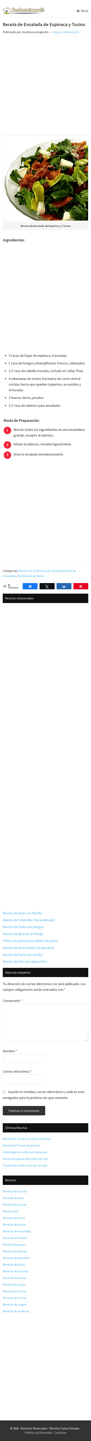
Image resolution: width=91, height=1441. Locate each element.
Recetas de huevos (15, 1238)
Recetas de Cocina (48, 571)
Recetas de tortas (14, 1298)
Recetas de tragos (15, 1304)
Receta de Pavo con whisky (22, 954)
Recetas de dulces (14, 1224)
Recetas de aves (13, 1198)
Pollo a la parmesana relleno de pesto (30, 940)
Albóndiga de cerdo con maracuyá (25, 1152)
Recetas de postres (15, 1271)
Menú (84, 11)
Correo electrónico (17, 1071)
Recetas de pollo (14, 1264)
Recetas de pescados (16, 1258)
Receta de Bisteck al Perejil (23, 934)
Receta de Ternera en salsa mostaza (27, 1139)
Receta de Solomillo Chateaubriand (28, 920)
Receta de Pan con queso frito (25, 961)
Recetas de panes (14, 1244)
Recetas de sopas (14, 1284)
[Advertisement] (45, 86)
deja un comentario (66, 32)
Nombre (10, 1051)
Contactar (60, 1433)
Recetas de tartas (14, 1291)
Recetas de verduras (30, 576)
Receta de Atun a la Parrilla (22, 913)
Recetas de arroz (14, 1218)
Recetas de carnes (15, 1204)
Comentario (13, 1000)
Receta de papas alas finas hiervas (25, 1159)
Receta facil (26, 571)
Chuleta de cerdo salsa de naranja (25, 1165)
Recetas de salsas (14, 1278)
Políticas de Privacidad (38, 1433)
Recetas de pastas (15, 1251)
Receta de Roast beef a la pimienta (28, 948)
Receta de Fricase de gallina (21, 1145)
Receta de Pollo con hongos (23, 927)
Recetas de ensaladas (17, 1231)
